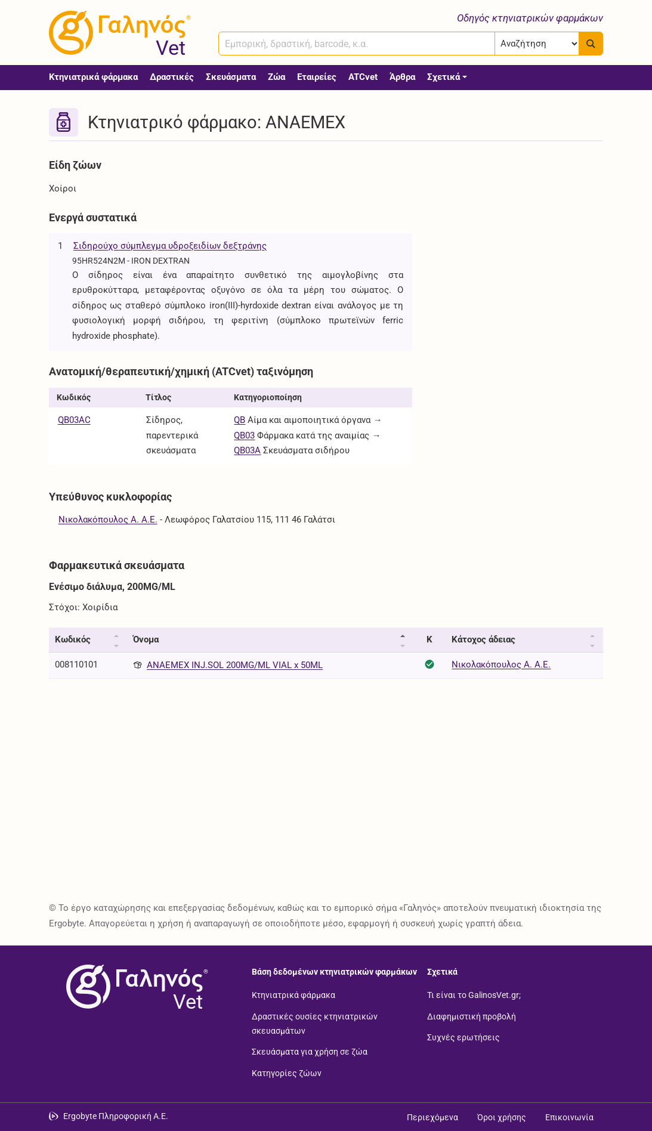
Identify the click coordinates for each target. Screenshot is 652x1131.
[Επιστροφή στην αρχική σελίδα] (134, 987)
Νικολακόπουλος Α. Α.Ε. (107, 519)
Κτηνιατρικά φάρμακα (93, 77)
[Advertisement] (517, 228)
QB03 (244, 435)
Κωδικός (73, 639)
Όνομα (146, 639)
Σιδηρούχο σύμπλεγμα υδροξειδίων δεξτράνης (170, 245)
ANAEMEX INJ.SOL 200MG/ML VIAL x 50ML (235, 665)
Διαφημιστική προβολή (471, 1016)
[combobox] (356, 43)
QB (239, 420)
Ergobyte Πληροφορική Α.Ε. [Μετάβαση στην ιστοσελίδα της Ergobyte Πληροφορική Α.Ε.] (115, 1116)
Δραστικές (172, 77)
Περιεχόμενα (432, 1117)
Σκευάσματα (231, 77)
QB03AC (74, 420)
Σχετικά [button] (443, 77)
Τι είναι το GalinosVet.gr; (474, 994)
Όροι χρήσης (501, 1117)
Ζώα (276, 77)
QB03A (247, 450)
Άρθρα (402, 77)
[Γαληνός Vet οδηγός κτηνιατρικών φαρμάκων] (117, 33)
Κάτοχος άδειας (483, 639)
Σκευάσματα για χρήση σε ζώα (309, 1051)
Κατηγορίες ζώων (287, 1072)
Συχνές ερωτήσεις (463, 1037)
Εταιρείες (316, 77)
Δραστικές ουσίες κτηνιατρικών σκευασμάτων (315, 1023)
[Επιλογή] (537, 43)
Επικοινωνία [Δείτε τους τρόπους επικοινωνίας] (569, 1117)
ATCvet (363, 77)
